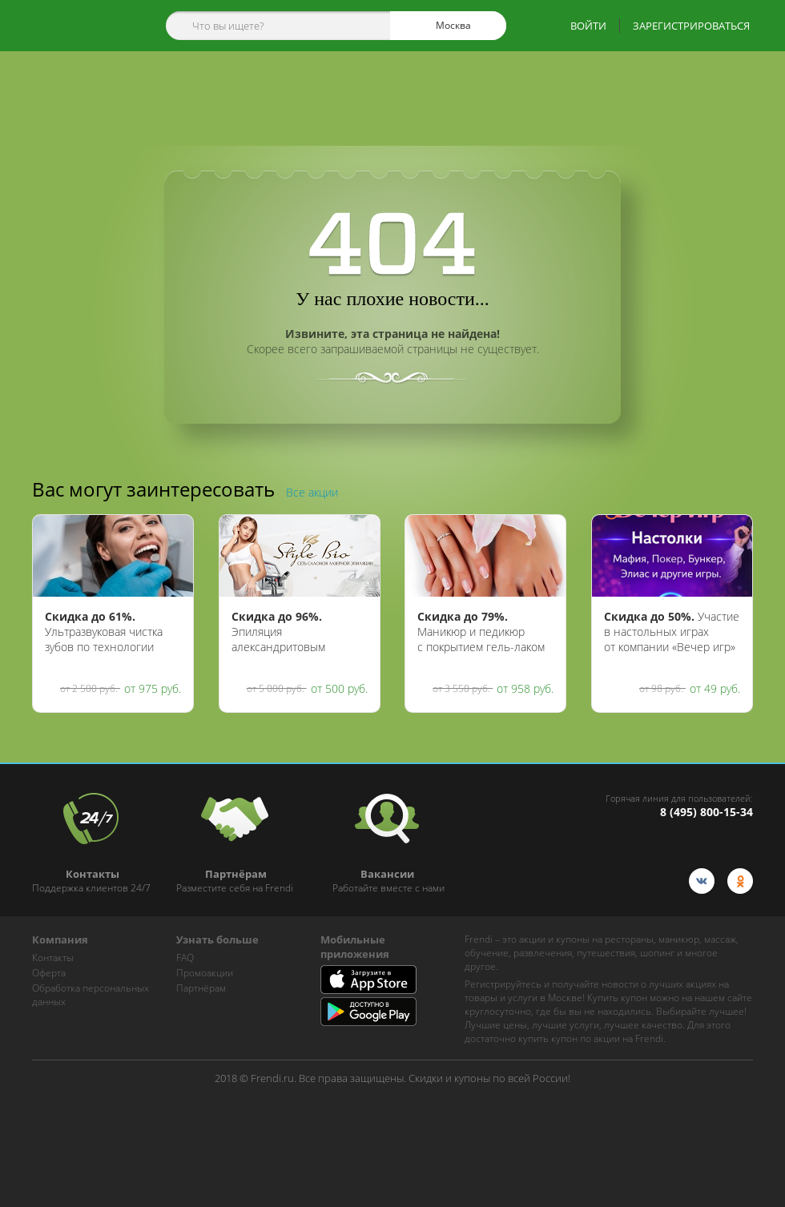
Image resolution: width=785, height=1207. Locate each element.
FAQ (185, 957)
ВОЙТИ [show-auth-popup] (588, 25)
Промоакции (204, 973)
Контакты (53, 957)
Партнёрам (201, 988)
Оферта (49, 973)
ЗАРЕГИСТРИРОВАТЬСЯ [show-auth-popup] (691, 25)
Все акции (312, 492)
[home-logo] (79, 25)
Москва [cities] (446, 25)
